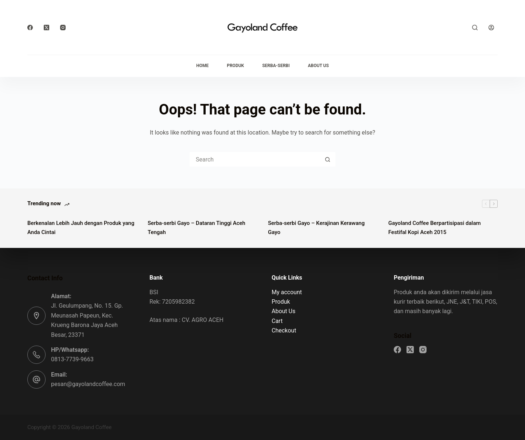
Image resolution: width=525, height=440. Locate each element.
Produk (235, 65)
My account (287, 292)
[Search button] (327, 159)
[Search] (475, 27)
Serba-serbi (275, 65)
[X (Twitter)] (46, 27)
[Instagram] (63, 27)
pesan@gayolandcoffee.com (88, 384)
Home (202, 65)
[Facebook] (30, 27)
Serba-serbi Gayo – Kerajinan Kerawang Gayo (316, 227)
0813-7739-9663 (72, 359)
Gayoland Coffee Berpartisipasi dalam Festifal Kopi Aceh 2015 (434, 227)
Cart (277, 321)
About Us (318, 65)
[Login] (491, 27)
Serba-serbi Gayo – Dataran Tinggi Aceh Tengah (196, 227)
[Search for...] (255, 159)
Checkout (284, 330)
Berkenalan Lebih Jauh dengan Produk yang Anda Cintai (80, 227)
